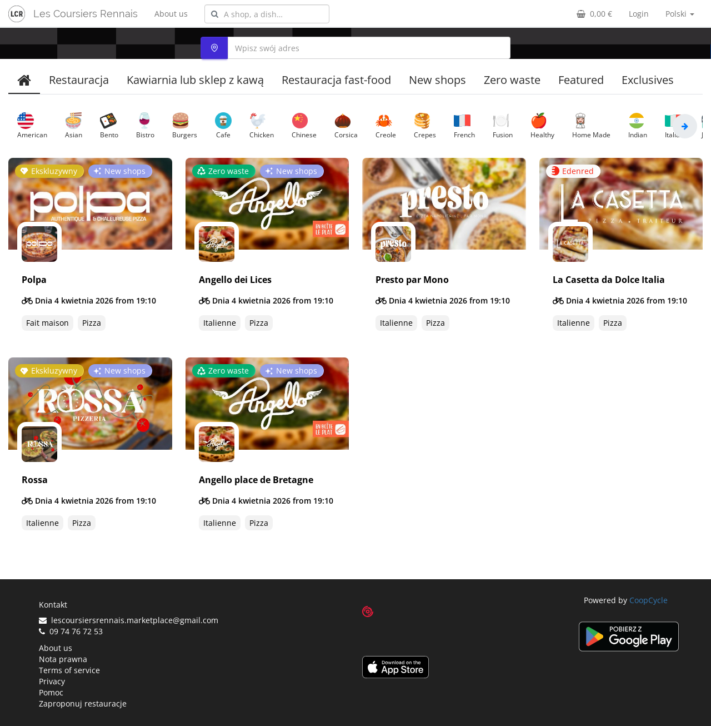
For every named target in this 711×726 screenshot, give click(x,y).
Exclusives (648, 79)
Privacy (52, 681)
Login (639, 13)
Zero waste (512, 79)
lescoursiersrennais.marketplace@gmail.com (128, 620)
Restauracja (79, 79)
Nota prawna (63, 659)
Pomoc (51, 692)
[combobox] (266, 13)
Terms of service (69, 670)
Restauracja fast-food (336, 79)
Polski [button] (679, 13)
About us (171, 13)
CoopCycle (648, 600)
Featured (581, 79)
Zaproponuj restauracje (83, 703)
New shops (437, 79)
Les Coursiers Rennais (85, 13)
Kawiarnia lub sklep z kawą (195, 79)
